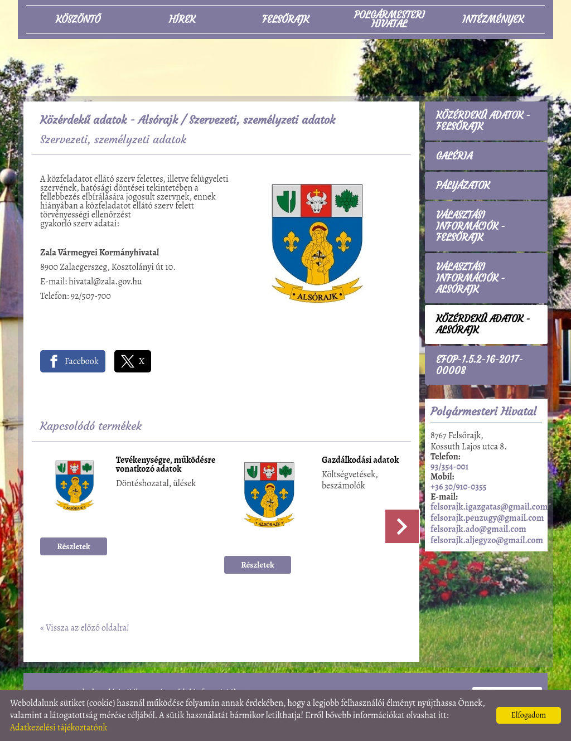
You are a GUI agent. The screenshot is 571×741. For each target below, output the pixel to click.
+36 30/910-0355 (458, 487)
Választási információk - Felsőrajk (470, 226)
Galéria (454, 156)
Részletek (73, 546)
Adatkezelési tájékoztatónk (59, 727)
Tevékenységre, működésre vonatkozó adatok (166, 465)
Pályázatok (463, 186)
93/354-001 (449, 467)
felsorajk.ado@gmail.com (478, 529)
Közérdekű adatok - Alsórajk (109, 120)
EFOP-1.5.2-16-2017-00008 (479, 365)
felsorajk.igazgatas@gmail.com (489, 507)
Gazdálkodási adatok (360, 461)
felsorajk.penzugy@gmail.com (487, 518)
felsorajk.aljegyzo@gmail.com (486, 540)
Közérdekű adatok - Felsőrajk (483, 121)
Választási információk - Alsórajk (470, 278)
